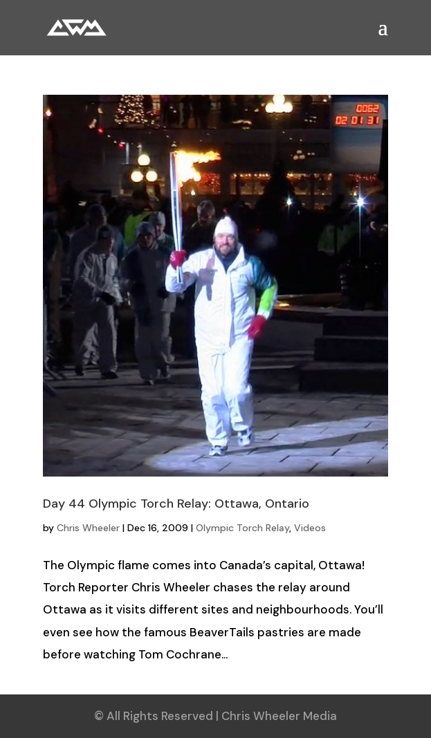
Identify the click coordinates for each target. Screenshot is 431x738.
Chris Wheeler (88, 528)
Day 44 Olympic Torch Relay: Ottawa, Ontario (176, 503)
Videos (310, 528)
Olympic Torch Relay (242, 528)
